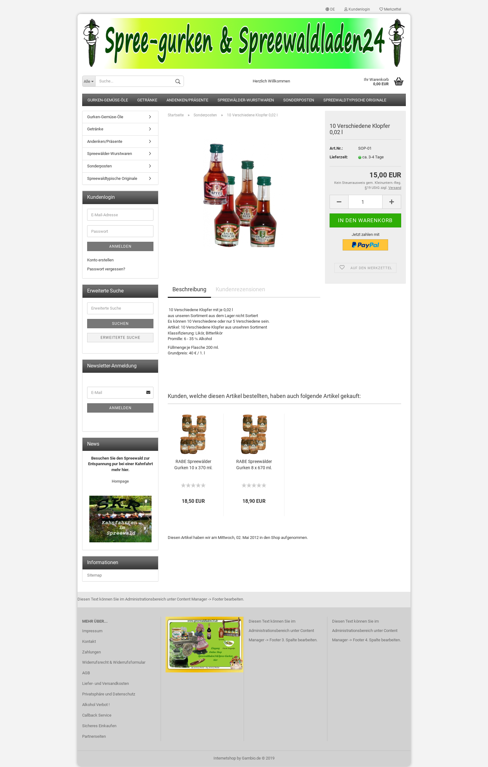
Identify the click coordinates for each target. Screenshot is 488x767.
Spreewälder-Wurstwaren (246, 100)
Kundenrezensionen (240, 290)
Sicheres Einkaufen (99, 726)
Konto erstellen (100, 260)
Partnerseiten (94, 736)
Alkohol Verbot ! (96, 705)
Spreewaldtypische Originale (354, 100)
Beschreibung (189, 290)
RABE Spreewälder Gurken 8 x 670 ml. (254, 464)
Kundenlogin (357, 9)
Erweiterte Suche (120, 338)
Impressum (92, 631)
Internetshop (225, 758)
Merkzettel (390, 9)
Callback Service (96, 715)
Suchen (120, 324)
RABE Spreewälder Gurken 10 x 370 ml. (193, 464)
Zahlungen (91, 652)
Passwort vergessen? (106, 269)
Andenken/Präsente (187, 100)
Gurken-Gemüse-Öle (107, 100)
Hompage (120, 481)
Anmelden (120, 247)
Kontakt (89, 641)
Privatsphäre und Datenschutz (108, 694)
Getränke (147, 100)
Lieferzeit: (339, 157)
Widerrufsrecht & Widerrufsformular (113, 663)
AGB (86, 673)
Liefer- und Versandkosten (105, 684)
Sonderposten (298, 100)
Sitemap (94, 575)
